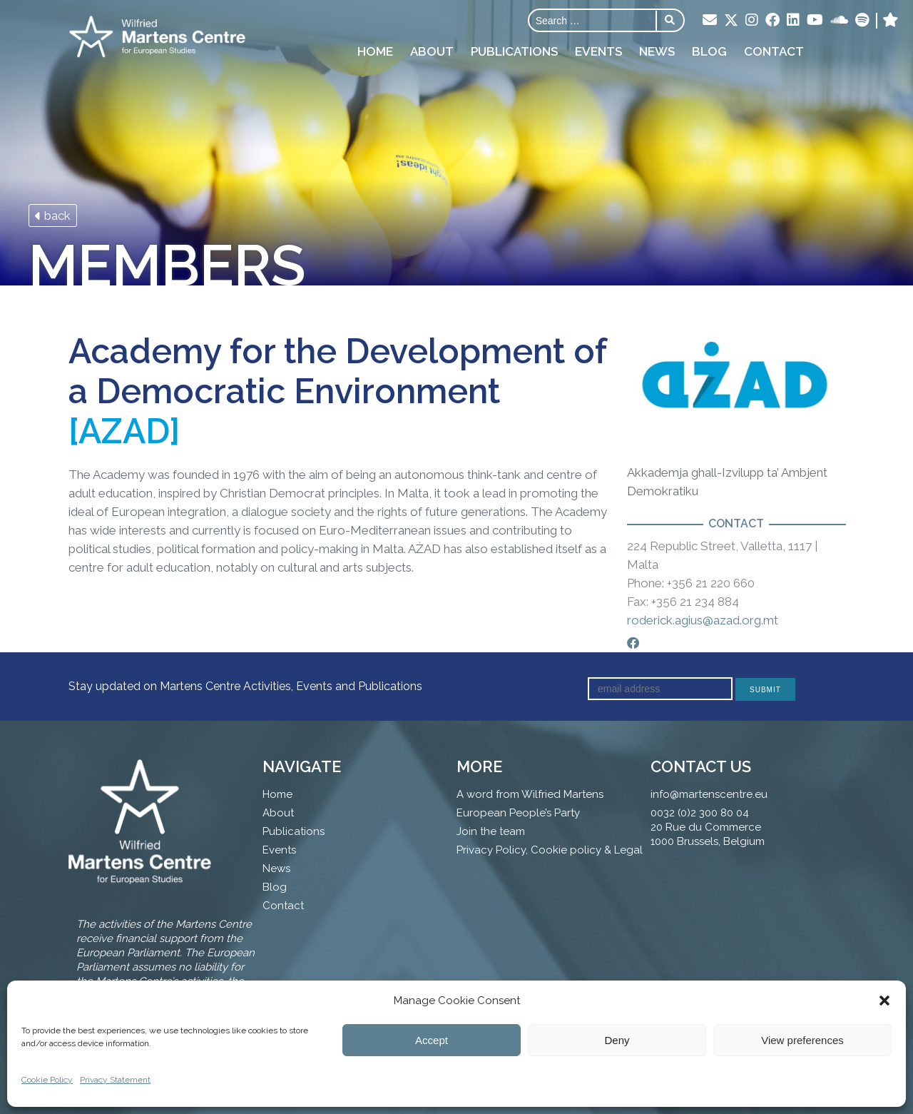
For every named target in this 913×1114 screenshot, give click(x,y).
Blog (709, 51)
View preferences (802, 1040)
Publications (514, 51)
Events (598, 51)
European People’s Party (518, 812)
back (53, 215)
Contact (774, 51)
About (432, 51)
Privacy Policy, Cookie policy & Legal (549, 850)
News (657, 51)
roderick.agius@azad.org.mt (702, 620)
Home (375, 51)
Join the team (490, 831)
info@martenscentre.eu (709, 794)
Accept (431, 1040)
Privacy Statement (115, 1080)
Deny (616, 1040)
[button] (884, 1000)
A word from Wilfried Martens (529, 794)
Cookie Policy (47, 1080)
